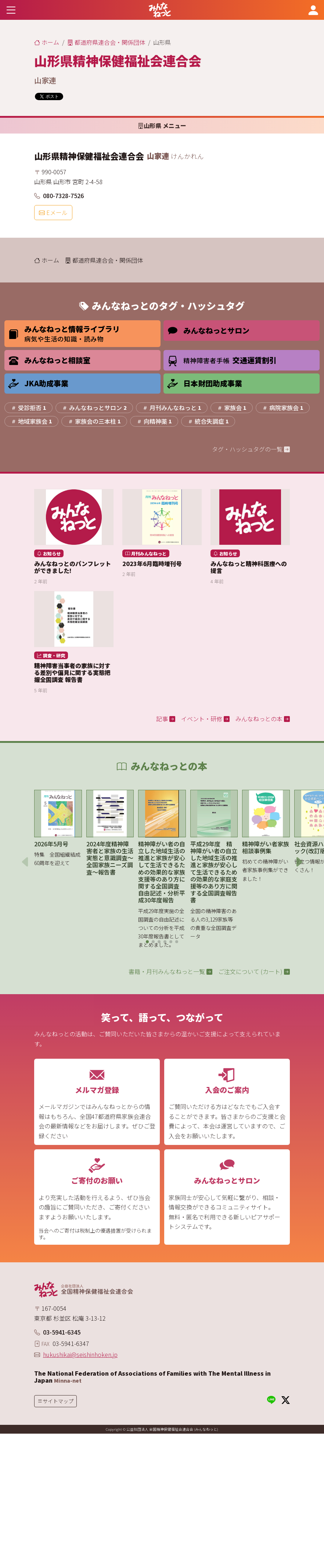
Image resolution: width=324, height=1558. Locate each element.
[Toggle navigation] (10, 10)
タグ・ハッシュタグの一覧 (251, 449)
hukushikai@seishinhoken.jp (80, 1354)
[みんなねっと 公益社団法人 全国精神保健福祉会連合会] (160, 10)
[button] (147, 941)
